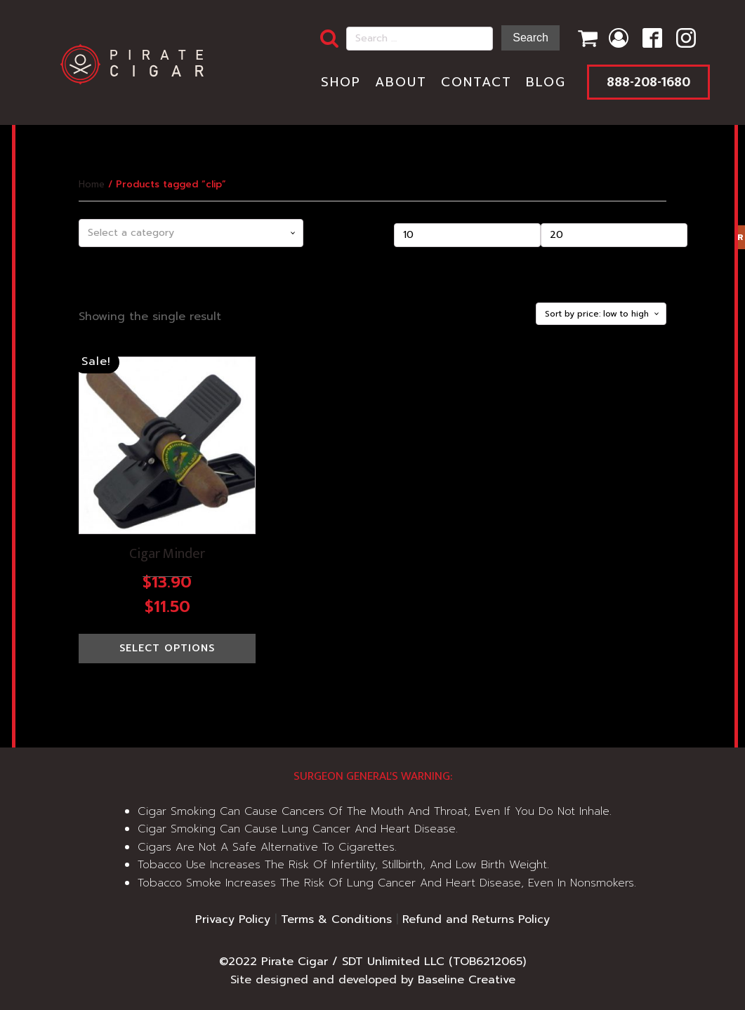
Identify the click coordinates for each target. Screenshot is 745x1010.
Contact (476, 82)
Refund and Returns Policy (476, 919)
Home (92, 184)
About (401, 82)
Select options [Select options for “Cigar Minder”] (167, 648)
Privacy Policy (232, 919)
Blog (546, 82)
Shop (341, 82)
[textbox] (191, 233)
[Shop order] (601, 314)
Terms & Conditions (336, 919)
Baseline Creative (466, 979)
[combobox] (191, 233)
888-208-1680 (648, 82)
